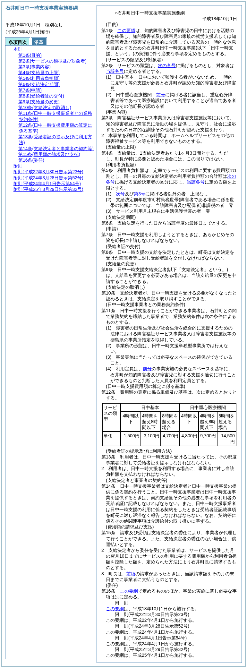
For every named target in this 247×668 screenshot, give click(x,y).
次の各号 (167, 65)
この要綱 (126, 30)
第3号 (139, 193)
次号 (120, 193)
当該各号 (115, 71)
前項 (130, 573)
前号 (160, 94)
